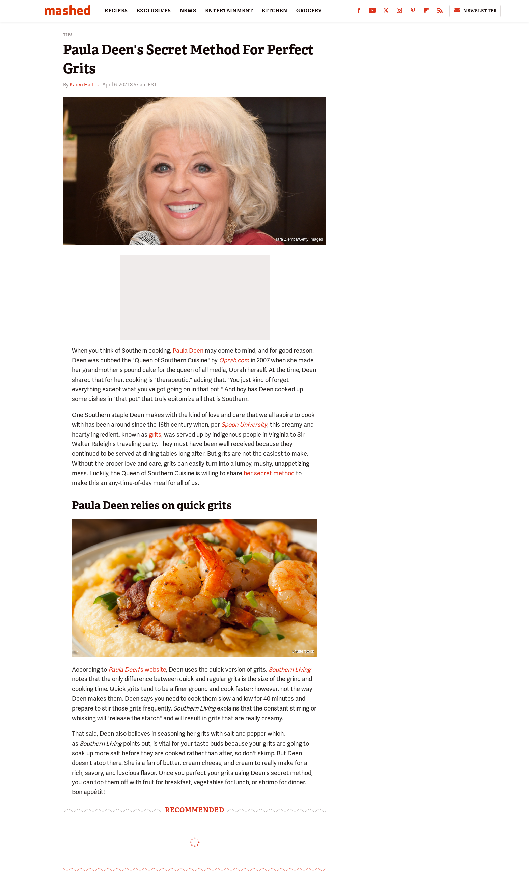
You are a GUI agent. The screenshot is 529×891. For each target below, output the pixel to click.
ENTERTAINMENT (229, 10)
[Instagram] (399, 12)
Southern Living (290, 669)
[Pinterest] (413, 12)
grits (155, 434)
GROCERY (309, 10)
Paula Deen (188, 350)
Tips (68, 35)
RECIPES (116, 10)
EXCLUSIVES (154, 10)
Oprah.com (234, 360)
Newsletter (475, 11)
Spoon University (244, 424)
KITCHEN (274, 10)
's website (137, 669)
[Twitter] (386, 12)
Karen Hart (81, 84)
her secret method (269, 473)
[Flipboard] (426, 12)
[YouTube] (372, 12)
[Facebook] (359, 12)
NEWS (188, 10)
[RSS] (440, 12)
